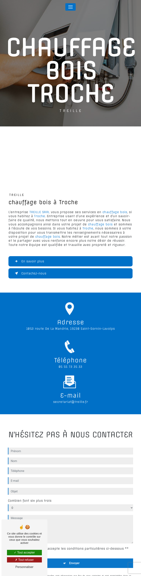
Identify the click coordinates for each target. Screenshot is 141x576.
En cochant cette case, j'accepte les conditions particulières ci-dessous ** (69, 545)
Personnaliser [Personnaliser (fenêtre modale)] (24, 566)
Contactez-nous (29, 273)
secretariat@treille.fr (70, 398)
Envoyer (74, 559)
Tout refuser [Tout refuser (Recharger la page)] (24, 559)
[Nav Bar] (70, 7)
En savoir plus (28, 261)
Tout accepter (24, 552)
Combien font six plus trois (29, 497)
